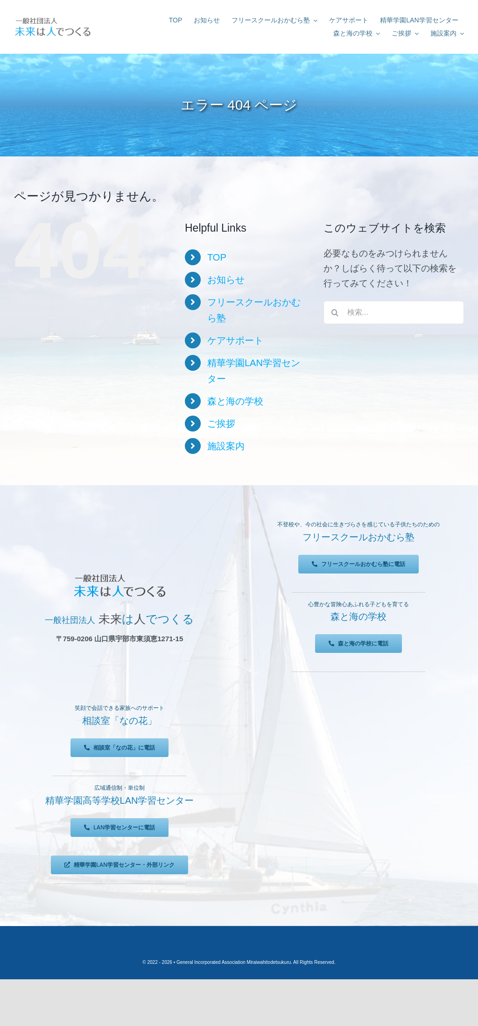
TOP (216, 257)
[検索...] (393, 312)
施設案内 (226, 446)
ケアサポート (235, 340)
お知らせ (226, 280)
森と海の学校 (235, 401)
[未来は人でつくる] (52, 19)
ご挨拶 (221, 423)
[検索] (335, 312)
